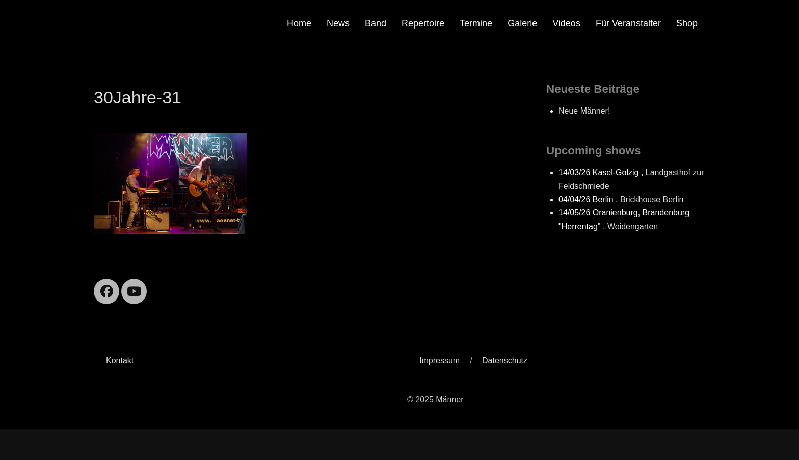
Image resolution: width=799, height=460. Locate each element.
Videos (566, 23)
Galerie (522, 23)
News (338, 23)
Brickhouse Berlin (652, 199)
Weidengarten (632, 226)
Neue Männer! (584, 110)
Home (299, 23)
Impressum (439, 360)
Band (375, 23)
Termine (476, 23)
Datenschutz (504, 360)
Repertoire (423, 23)
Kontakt (120, 360)
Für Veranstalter (628, 23)
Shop (687, 23)
